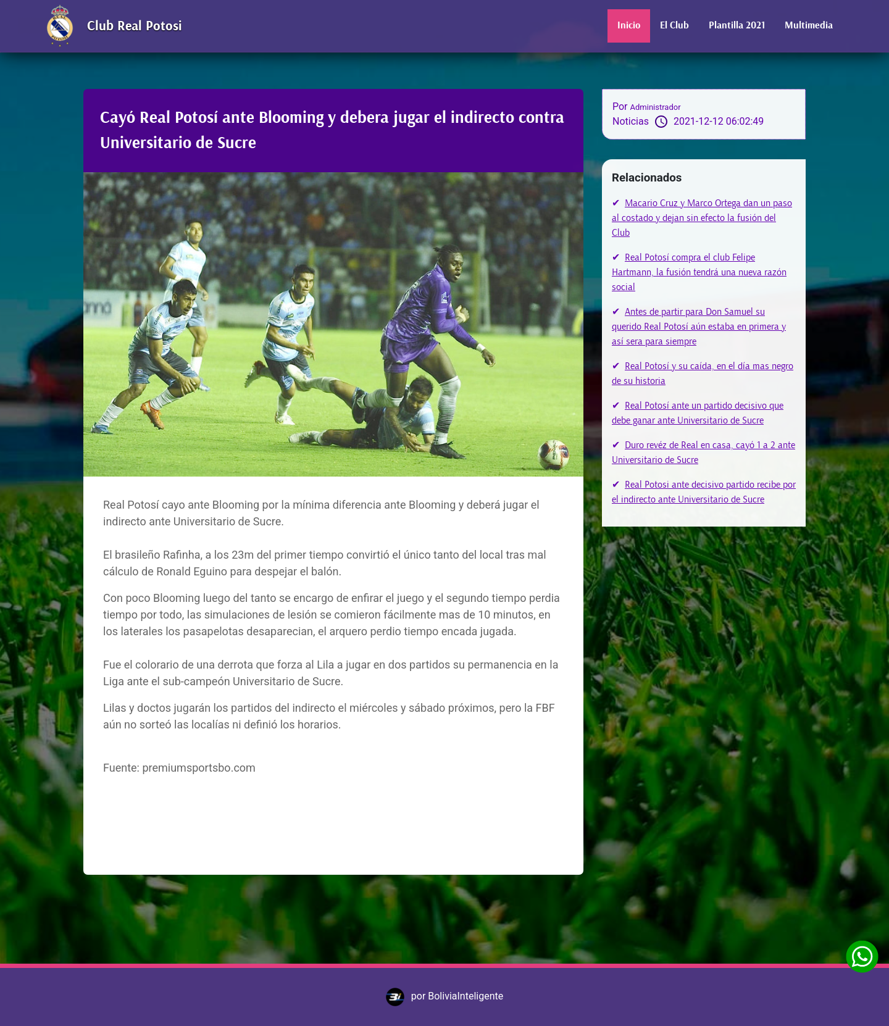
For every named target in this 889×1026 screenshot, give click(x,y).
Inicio (628, 25)
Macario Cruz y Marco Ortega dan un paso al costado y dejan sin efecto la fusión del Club (702, 218)
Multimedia (809, 25)
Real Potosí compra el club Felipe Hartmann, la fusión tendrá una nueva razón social (699, 272)
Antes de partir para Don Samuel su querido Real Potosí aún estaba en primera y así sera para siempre (699, 326)
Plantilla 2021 (737, 25)
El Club (674, 25)
